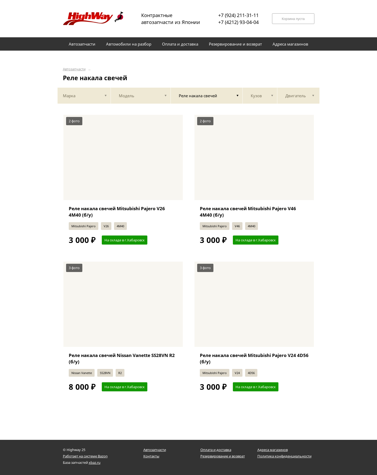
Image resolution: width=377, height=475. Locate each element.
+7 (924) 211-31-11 (238, 15)
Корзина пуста (293, 19)
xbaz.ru (94, 462)
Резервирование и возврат (222, 456)
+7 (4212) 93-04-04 (238, 22)
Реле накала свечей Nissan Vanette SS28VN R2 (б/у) (122, 358)
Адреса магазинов (272, 449)
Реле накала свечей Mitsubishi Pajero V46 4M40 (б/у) (248, 211)
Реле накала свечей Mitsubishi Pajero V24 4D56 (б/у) (254, 358)
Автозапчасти (74, 69)
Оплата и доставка (215, 449)
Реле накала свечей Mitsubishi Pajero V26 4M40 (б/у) (117, 211)
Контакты (151, 456)
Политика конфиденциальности (284, 456)
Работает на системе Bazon (85, 456)
